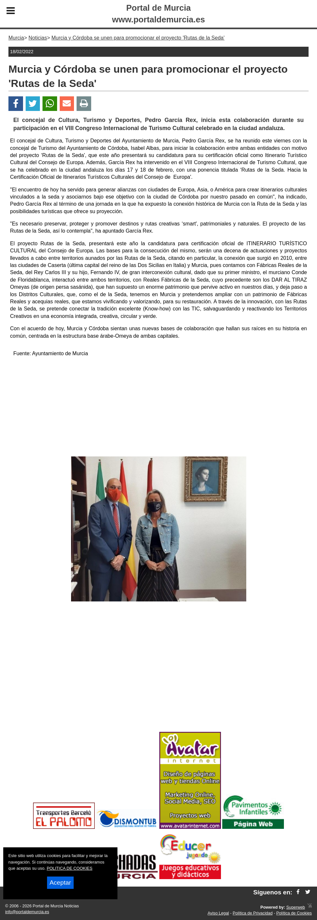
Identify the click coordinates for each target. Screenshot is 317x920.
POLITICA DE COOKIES (69, 868)
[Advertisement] (158, 407)
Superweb (295, 907)
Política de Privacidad (253, 913)
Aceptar (60, 882)
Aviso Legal (218, 913)
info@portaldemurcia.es (27, 911)
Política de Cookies (294, 913)
